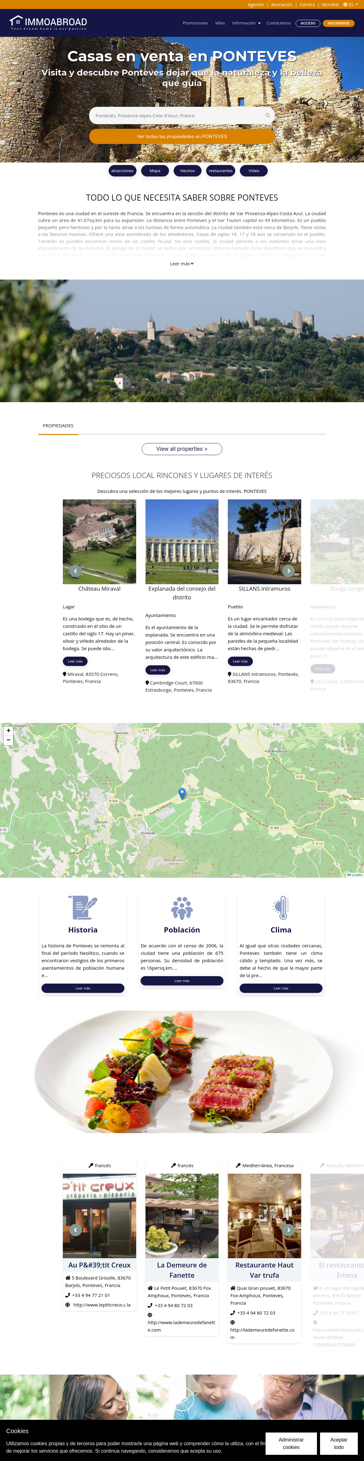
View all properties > (182, 449)
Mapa (155, 170)
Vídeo (254, 170)
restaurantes (221, 170)
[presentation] (75, 571)
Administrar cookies (291, 1443)
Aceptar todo (338, 1443)
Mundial (330, 4)
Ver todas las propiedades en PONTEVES (182, 136)
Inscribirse (339, 23)
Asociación (281, 4)
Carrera (307, 4)
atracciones (122, 170)
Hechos (187, 170)
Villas (220, 23)
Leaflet (354, 875)
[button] (182, 794)
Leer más (181, 263)
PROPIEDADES (58, 425)
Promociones (195, 23)
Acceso (308, 23)
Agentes (256, 4)
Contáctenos (279, 23)
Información (243, 23)
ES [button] (349, 4)
